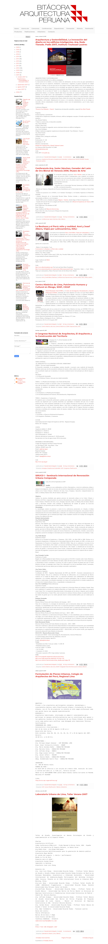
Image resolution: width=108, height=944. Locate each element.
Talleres (58, 787)
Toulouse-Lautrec (41, 161)
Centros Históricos (61, 326)
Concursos (35, 28)
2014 (17, 59)
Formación (70, 28)
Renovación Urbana (76, 666)
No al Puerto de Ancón (26, 121)
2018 (17, 52)
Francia (77, 159)
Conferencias (47, 28)
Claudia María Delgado (21, 379)
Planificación (73, 468)
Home (16, 28)
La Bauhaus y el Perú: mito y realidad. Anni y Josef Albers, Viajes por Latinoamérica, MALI (62, 227)
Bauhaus (54, 277)
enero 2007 (21, 89)
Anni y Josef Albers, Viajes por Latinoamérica (77, 232)
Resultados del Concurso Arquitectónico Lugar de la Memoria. (23, 188)
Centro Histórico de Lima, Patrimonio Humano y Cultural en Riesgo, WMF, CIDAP (61, 285)
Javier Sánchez (78, 174)
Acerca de (25, 28)
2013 (17, 61)
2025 (17, 47)
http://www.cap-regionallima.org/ (46, 780)
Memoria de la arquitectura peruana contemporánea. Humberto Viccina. (23, 286)
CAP (62, 468)
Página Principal (66, 938)
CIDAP (68, 326)
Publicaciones (30, 32)
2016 (17, 54)
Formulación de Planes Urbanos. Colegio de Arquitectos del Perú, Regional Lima (59, 675)
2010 (17, 68)
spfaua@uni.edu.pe (45, 640)
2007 (18, 75)
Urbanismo (41, 32)
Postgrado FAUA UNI (65, 666)
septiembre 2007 (23, 84)
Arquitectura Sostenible (60, 159)
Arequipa (44, 468)
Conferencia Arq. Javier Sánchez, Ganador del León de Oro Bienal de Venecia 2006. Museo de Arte (63, 169)
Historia (80, 28)
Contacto (51, 32)
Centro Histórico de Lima (48, 326)
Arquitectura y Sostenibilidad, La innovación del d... (23, 80)
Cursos (46, 787)
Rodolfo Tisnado (84, 159)
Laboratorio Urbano (47, 933)
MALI (59, 219)
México (63, 219)
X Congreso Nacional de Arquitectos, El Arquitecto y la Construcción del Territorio (63, 334)
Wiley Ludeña (88, 277)
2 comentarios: (67, 157)
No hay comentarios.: (69, 217)
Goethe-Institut (77, 277)
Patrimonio (89, 28)
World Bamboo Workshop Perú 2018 (26, 307)
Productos (18, 32)
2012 (17, 63)
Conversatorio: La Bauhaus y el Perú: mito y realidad (49, 249)
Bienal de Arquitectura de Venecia (82, 201)
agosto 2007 (21, 87)
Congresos (66, 468)
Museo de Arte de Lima (52, 209)
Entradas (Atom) (48, 940)
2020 (18, 49)
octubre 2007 (22, 77)
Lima (79, 326)
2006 (18, 92)
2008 (18, 72)
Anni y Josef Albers (47, 277)
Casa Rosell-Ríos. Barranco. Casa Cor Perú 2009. (26, 141)
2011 (17, 65)
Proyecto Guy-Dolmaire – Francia (45, 109)
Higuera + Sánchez (63, 200)
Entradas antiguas (88, 938)
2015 (17, 56)
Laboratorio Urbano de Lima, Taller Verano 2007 (61, 794)
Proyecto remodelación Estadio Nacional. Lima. (26, 267)
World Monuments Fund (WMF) (54, 290)
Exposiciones (59, 28)
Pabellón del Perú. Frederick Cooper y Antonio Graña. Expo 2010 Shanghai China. (23, 104)
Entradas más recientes (43, 938)
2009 (18, 70)
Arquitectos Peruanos (48, 159)
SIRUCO (84, 666)
